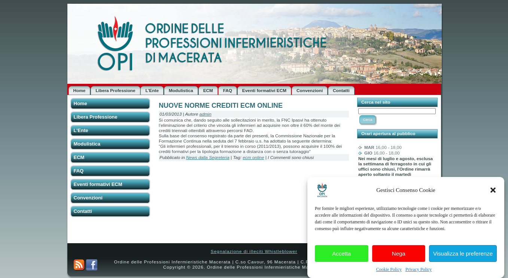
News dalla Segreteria (207, 157)
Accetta (341, 256)
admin (206, 114)
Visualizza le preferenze (463, 256)
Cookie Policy (389, 272)
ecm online (253, 157)
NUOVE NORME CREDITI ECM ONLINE (221, 105)
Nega (398, 256)
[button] (493, 193)
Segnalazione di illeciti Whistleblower (254, 251)
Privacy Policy (418, 272)
